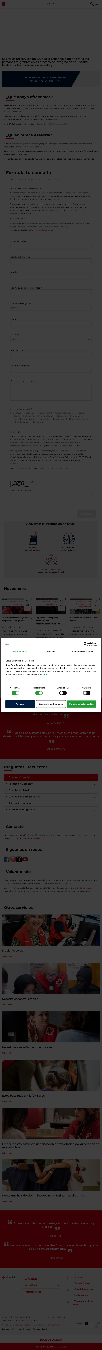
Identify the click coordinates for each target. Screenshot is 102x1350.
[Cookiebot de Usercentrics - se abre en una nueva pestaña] (85, 644)
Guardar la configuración (51, 704)
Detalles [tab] (51, 651)
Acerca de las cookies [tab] (82, 651)
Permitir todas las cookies (81, 704)
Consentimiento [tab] (19, 651)
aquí (45, 674)
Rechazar (20, 704)
